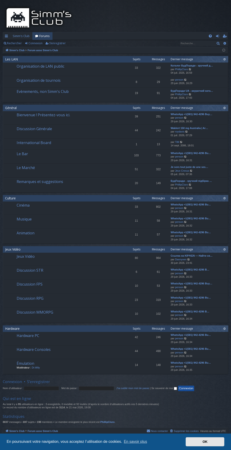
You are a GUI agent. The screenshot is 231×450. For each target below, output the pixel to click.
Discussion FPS (30, 284)
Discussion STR (30, 270)
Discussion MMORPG (35, 312)
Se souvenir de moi (164, 388)
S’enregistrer (57, 43)
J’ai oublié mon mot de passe (132, 388)
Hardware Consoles (34, 349)
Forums (44, 36)
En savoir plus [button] (135, 442)
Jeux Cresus (182, 170)
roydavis (180, 131)
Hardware (12, 328)
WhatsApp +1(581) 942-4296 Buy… (191, 114)
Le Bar (22, 153)
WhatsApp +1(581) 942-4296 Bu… (191, 153)
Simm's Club (21, 36)
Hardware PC (28, 335)
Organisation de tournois (39, 80)
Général (11, 108)
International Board (34, 142)
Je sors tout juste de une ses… (189, 167)
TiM (177, 142)
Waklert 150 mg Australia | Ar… (189, 128)
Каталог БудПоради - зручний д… (192, 65)
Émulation (25, 363)
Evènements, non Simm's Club (43, 91)
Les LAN (11, 59)
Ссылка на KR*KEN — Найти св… (192, 255)
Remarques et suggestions (40, 181)
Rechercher (14, 43)
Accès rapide (7, 37)
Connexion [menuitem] (218, 37)
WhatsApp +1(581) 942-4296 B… (190, 269)
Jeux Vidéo (13, 249)
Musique (24, 219)
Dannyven (181, 259)
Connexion (35, 43)
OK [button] (205, 442)
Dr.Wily (36, 367)
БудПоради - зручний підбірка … (191, 180)
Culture (10, 198)
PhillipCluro (181, 69)
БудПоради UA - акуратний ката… (192, 90)
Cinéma (23, 205)
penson (179, 79)
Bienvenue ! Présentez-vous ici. (43, 114)
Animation (25, 233)
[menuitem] (210, 36)
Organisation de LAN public (40, 66)
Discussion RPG (30, 298)
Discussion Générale (34, 128)
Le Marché (26, 167)
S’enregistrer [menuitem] (225, 37)
